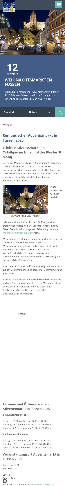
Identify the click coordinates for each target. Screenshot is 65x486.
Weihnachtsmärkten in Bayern (18, 232)
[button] (5, 481)
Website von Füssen (44, 484)
